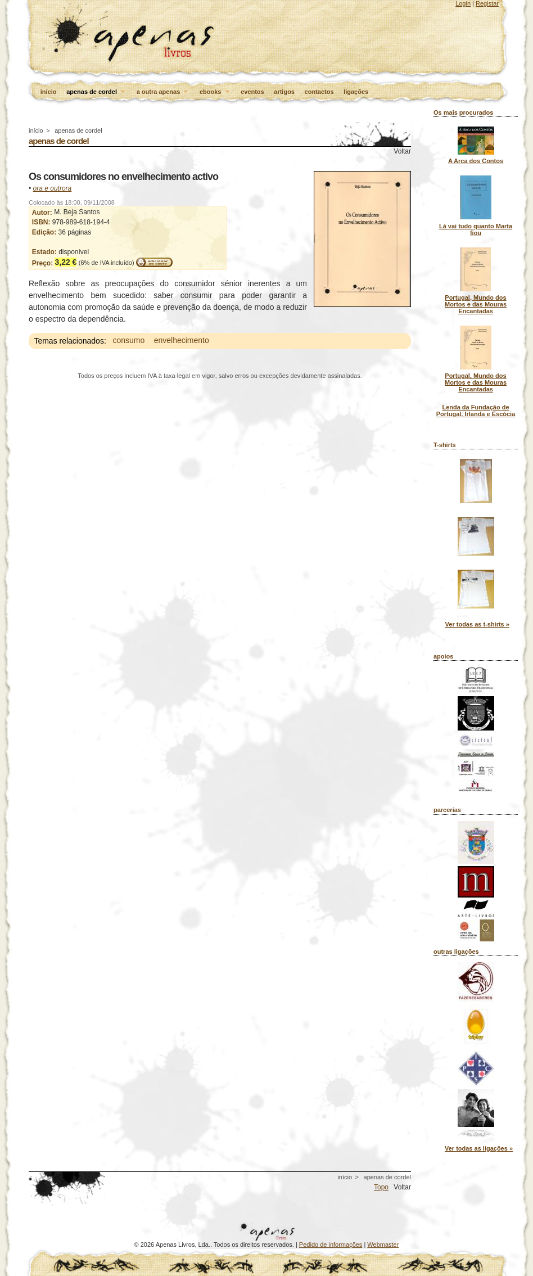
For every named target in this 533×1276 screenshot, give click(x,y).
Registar (487, 3)
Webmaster (383, 1244)
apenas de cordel (96, 92)
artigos (284, 91)
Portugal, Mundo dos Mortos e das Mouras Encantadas (476, 304)
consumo (128, 340)
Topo (381, 1187)
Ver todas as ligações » (479, 1148)
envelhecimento (181, 340)
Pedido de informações (331, 1244)
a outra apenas (163, 92)
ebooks (215, 92)
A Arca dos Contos (475, 160)
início (48, 91)
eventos (252, 91)
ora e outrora (52, 188)
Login (463, 3)
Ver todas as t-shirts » (477, 624)
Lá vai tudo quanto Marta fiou (475, 229)
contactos (319, 91)
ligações (356, 91)
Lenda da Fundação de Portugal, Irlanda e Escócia (476, 410)
